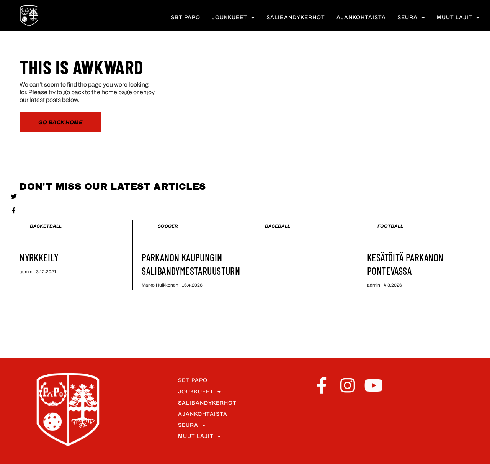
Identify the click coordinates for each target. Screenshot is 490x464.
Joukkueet (233, 18)
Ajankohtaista (361, 18)
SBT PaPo (185, 18)
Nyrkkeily (39, 257)
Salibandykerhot (295, 18)
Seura (411, 18)
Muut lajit (458, 18)
